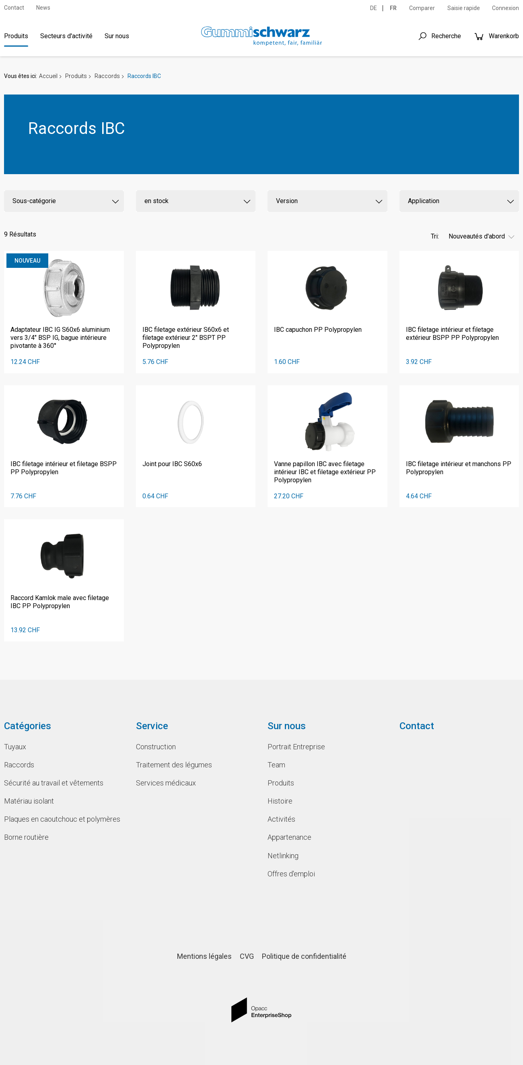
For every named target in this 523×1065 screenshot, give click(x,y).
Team (276, 765)
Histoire (280, 801)
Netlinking (283, 855)
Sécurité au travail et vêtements (53, 783)
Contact (14, 7)
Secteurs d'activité (66, 36)
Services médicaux (166, 783)
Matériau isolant (29, 801)
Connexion (505, 8)
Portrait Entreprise (296, 746)
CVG (247, 956)
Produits (16, 36)
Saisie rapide (463, 8)
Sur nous (117, 36)
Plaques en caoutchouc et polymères (62, 819)
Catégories (27, 726)
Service (152, 726)
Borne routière (26, 837)
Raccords (107, 76)
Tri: (435, 236)
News (43, 7)
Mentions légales (204, 956)
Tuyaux (15, 746)
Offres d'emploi (291, 874)
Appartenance (289, 837)
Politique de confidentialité (304, 956)
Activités (281, 819)
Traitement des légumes (174, 765)
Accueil (48, 76)
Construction (156, 746)
